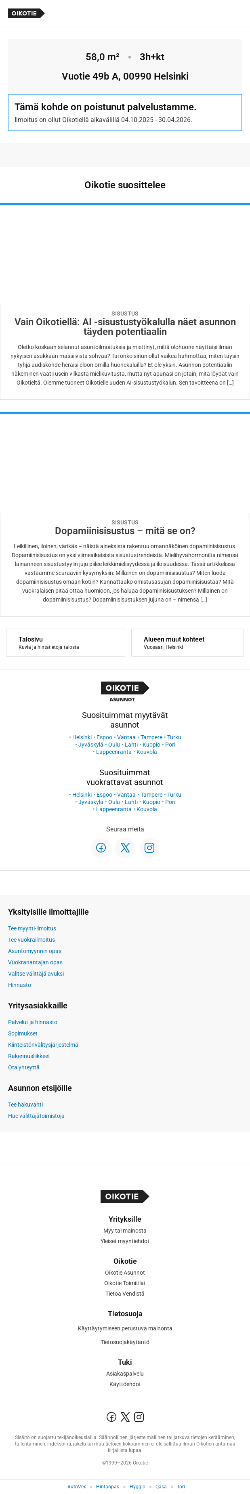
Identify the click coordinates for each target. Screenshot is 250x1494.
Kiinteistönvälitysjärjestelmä (43, 1045)
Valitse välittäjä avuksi (36, 973)
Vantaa (126, 737)
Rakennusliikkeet (29, 1056)
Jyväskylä (90, 744)
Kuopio (151, 744)
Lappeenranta (114, 752)
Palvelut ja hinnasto (32, 1022)
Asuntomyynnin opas (34, 951)
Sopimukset (23, 1033)
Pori (170, 744)
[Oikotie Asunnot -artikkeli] (125, 301)
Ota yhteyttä (24, 1067)
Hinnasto (19, 985)
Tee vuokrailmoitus (31, 939)
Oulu (114, 744)
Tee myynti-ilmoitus (32, 928)
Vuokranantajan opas (35, 962)
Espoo (104, 737)
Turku (174, 737)
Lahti (131, 744)
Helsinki (82, 737)
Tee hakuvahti (25, 1104)
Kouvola (147, 752)
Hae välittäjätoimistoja (36, 1116)
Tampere (151, 737)
